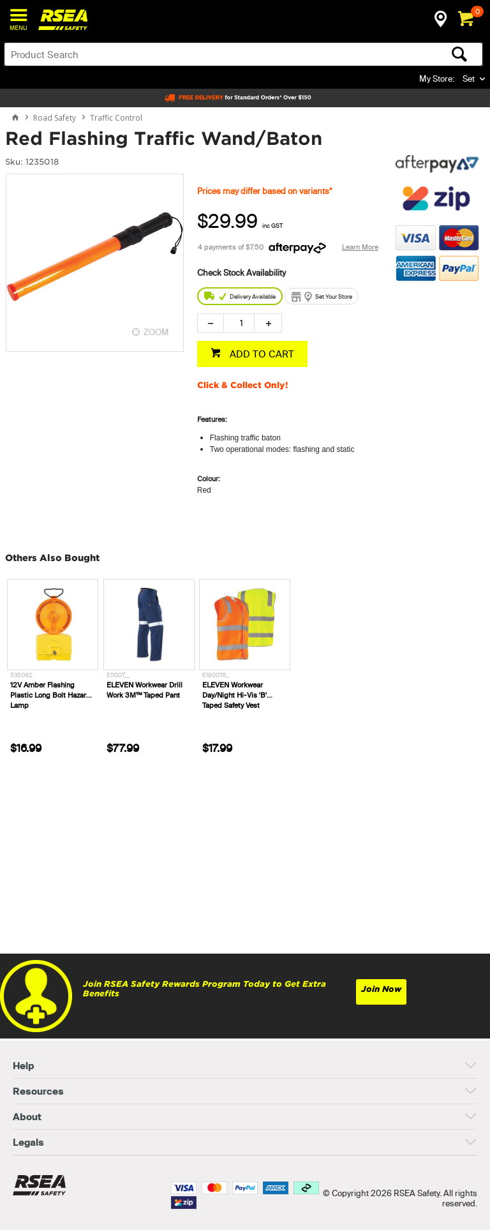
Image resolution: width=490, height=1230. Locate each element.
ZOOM (156, 332)
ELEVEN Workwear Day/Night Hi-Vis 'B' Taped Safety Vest (234, 695)
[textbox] (190, 54)
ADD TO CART (260, 354)
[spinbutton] (239, 323)
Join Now (381, 989)
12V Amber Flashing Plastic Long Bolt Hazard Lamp (50, 695)
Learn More (360, 247)
